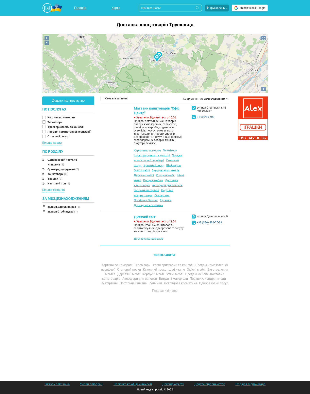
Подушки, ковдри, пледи (208, 279)
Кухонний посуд (154, 165)
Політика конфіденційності (132, 384)
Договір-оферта (173, 384)
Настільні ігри (58, 183)
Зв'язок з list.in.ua (57, 384)
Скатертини (161, 195)
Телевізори (55, 122)
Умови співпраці (91, 384)
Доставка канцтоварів (149, 238)
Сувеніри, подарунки (63, 169)
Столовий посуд (58, 136)
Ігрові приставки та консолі (65, 126)
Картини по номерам (61, 117)
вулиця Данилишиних (63, 206)
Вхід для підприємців (250, 384)
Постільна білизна (146, 200)
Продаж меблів (153, 180)
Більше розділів (53, 190)
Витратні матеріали (146, 190)
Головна (80, 8)
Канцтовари (57, 174)
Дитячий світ (144, 217)
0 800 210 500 (205, 116)
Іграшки (54, 178)
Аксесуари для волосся (167, 185)
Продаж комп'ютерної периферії (69, 131)
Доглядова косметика (148, 205)
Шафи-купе (173, 165)
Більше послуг (52, 143)
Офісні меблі (142, 170)
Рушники (165, 200)
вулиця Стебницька (62, 211)
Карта (116, 8)
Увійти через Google (249, 8)
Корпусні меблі (165, 175)
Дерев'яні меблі (144, 175)
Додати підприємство (68, 100)
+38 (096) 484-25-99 (209, 222)
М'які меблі (175, 274)
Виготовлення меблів (166, 170)
